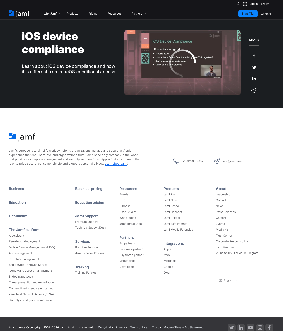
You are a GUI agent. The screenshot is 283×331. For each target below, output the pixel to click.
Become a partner (130, 249)
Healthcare (18, 216)
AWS (167, 255)
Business (16, 188)
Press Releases (226, 212)
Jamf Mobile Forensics (178, 229)
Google (168, 267)
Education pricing (89, 202)
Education (17, 202)
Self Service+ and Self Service (28, 265)
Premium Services (87, 247)
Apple (167, 249)
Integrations (174, 243)
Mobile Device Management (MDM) (32, 247)
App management (20, 253)
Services (82, 241)
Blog (122, 200)
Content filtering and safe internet (31, 288)
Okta (167, 272)
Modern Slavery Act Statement (183, 327)
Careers (221, 218)
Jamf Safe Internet (175, 224)
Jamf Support (86, 216)
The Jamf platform (24, 229)
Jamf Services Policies (89, 253)
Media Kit (222, 229)
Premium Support (86, 222)
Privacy (120, 327)
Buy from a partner (131, 255)
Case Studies (128, 212)
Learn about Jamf (116, 163)
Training (82, 267)
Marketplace (127, 261)
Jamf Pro (169, 194)
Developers (127, 267)
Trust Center (224, 235)
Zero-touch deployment (24, 241)
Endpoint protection (21, 276)
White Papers (128, 218)
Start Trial (248, 13)
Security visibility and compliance (30, 300)
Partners (126, 237)
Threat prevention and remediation (31, 282)
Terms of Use (138, 327)
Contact (221, 200)
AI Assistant (16, 235)
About (221, 188)
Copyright (104, 327)
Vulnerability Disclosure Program (237, 253)
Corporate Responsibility (232, 241)
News (219, 206)
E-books (124, 206)
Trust (155, 327)
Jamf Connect (173, 212)
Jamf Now (170, 200)
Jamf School (172, 206)
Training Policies (85, 272)
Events (123, 194)
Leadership (223, 194)
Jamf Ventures (225, 247)
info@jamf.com (228, 161)
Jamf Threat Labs (130, 224)
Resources (128, 188)
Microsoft (170, 261)
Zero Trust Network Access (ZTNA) (31, 294)
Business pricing (88, 188)
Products (171, 188)
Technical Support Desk (90, 227)
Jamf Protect (172, 218)
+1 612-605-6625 (189, 161)
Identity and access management (30, 270)
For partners (127, 243)
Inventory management (24, 259)
